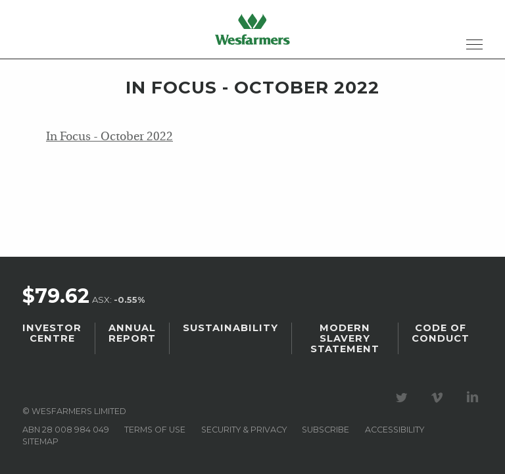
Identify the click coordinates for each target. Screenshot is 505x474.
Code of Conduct (440, 333)
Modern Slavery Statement (344, 338)
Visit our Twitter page (404, 398)
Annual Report (132, 333)
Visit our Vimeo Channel (439, 398)
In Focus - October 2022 (109, 137)
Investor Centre (52, 333)
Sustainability (230, 328)
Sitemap (40, 441)
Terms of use (154, 429)
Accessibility (394, 429)
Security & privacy (244, 429)
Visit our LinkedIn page (475, 398)
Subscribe (325, 429)
